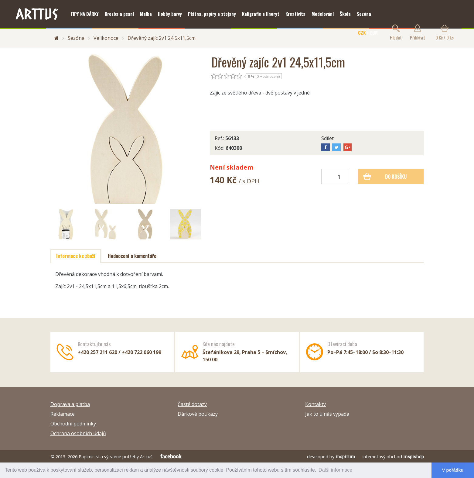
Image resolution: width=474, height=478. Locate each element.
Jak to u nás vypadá (327, 414)
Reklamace (62, 414)
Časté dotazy (192, 404)
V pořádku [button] (452, 470)
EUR (374, 32)
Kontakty (315, 404)
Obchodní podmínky (73, 423)
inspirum (345, 456)
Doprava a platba (70, 404)
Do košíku (385, 177)
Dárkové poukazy (198, 414)
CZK (362, 32)
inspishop (413, 456)
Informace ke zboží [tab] (75, 256)
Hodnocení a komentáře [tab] (132, 256)
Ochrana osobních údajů (78, 433)
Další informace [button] (335, 470)
